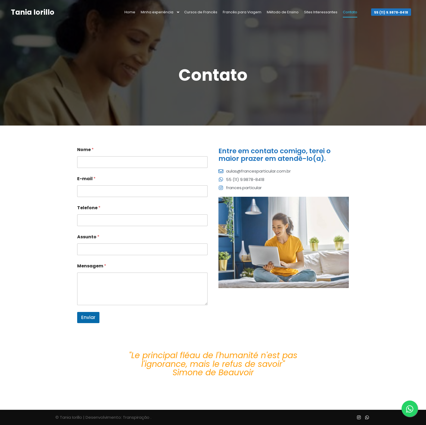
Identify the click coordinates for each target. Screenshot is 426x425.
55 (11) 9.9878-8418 (391, 12)
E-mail (86, 178)
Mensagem (91, 265)
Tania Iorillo (32, 12)
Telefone (89, 207)
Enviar (88, 317)
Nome (85, 149)
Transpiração (136, 417)
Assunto (88, 236)
